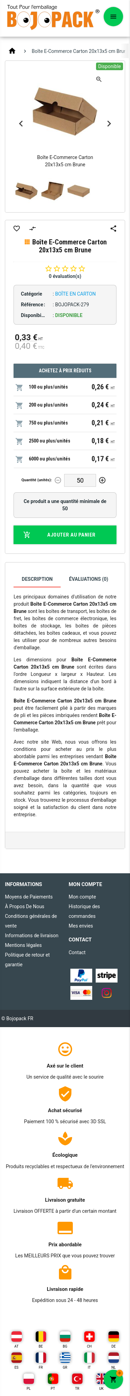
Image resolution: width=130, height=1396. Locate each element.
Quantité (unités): (36, 480)
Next (109, 124)
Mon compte (82, 897)
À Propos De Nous (24, 906)
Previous (21, 124)
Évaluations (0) (88, 579)
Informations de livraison (31, 935)
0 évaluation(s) (65, 276)
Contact (77, 952)
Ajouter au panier (59, 534)
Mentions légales (23, 945)
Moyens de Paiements (29, 897)
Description (37, 579)
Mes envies (81, 926)
